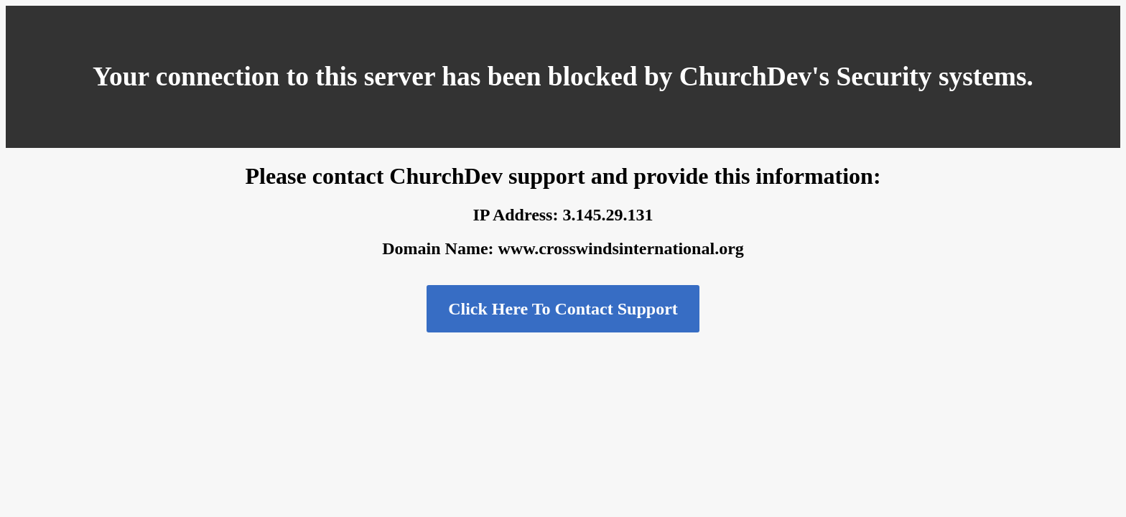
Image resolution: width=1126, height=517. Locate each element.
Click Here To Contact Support (563, 308)
